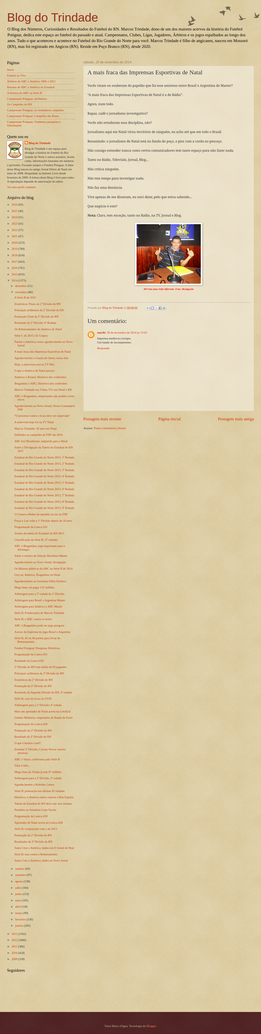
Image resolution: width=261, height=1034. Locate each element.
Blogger (151, 1026)
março (19, 913)
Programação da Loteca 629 (31, 816)
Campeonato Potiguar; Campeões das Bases (33, 116)
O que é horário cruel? (27, 743)
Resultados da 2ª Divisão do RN (33, 841)
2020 (15, 242)
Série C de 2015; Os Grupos (31, 335)
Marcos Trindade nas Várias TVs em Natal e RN (43, 389)
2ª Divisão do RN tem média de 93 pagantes (40, 667)
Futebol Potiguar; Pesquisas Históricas (37, 648)
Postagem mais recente (102, 419)
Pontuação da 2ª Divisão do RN (33, 686)
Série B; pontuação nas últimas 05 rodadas (39, 791)
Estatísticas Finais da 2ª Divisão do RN (37, 304)
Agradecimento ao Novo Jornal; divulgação (40, 562)
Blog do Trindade (52, 17)
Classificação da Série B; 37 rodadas (36, 539)
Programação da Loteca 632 (31, 527)
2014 (15, 280)
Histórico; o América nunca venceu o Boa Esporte (44, 797)
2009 (15, 959)
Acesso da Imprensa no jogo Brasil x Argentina (42, 632)
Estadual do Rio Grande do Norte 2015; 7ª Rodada (44, 495)
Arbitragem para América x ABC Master (38, 606)
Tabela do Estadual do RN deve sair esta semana (43, 803)
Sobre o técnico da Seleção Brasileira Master (40, 555)
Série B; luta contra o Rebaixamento (35, 854)
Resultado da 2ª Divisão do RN (32, 736)
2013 (15, 933)
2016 (15, 267)
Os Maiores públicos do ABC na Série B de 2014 (43, 568)
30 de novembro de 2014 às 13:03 (127, 332)
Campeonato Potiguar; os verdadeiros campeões (35, 110)
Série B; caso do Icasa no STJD (33, 698)
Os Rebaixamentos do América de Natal (38, 329)
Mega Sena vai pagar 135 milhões (34, 587)
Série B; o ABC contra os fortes (33, 619)
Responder (103, 348)
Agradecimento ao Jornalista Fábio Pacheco (40, 581)
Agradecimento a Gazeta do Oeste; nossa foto (41, 358)
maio (18, 900)
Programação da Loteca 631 (31, 654)
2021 (15, 236)
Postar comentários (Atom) (110, 428)
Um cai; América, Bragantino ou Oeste (37, 574)
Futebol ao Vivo (16, 75)
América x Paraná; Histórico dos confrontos (40, 377)
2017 (15, 261)
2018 (15, 255)
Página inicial (169, 419)
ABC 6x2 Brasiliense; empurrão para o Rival (41, 441)
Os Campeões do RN (19, 104)
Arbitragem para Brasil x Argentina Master (39, 600)
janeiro (19, 925)
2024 (15, 217)
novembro (21, 292)
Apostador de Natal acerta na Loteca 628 (38, 822)
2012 (15, 940)
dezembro (21, 286)
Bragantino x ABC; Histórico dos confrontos (40, 383)
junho (18, 894)
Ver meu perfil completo (21, 187)
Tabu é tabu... (22, 765)
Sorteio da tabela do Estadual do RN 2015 (39, 533)
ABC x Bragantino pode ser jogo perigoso (39, 625)
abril (18, 906)
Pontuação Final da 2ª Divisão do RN (36, 316)
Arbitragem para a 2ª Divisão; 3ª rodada (38, 778)
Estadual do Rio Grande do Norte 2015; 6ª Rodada (44, 489)
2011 (15, 946)
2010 (15, 952)
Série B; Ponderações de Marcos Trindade (39, 612)
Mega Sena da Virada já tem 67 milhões (38, 772)
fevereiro (21, 919)
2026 (15, 204)
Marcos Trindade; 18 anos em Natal (35, 428)
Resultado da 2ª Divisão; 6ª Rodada (35, 322)
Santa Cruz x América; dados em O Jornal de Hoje (44, 847)
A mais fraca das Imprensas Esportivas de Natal (42, 351)
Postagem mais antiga (236, 419)
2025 (15, 211)
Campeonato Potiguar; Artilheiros (27, 98)
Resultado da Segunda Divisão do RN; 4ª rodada (43, 692)
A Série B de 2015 (25, 297)
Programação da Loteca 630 (31, 724)
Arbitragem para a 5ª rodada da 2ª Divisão (39, 593)
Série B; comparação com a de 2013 (35, 828)
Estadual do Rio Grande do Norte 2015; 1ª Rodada (44, 457)
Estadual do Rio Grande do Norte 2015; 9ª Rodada (44, 507)
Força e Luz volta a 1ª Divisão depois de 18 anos (43, 520)
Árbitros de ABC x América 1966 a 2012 (31, 81)
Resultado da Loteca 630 (29, 660)
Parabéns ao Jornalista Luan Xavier (35, 809)
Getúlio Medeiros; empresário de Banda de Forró (43, 717)
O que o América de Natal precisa (34, 370)
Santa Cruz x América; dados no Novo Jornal (41, 860)
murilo (101, 332)
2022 (15, 230)
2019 (15, 248)
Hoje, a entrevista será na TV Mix (34, 364)
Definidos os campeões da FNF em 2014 (38, 434)
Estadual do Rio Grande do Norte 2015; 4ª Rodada (44, 476)
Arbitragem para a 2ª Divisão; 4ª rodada (38, 705)
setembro (21, 875)
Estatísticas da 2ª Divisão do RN (33, 679)
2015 (15, 274)
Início (10, 69)
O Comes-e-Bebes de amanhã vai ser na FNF (41, 514)
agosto (19, 881)
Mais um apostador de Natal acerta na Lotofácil (42, 711)
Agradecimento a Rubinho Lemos (34, 784)
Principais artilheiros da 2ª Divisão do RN (39, 310)
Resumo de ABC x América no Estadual (30, 87)
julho (18, 887)
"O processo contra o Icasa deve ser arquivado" (42, 415)
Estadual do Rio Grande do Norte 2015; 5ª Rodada (44, 482)
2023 (15, 223)
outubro (20, 868)
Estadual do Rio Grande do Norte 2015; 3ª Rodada (44, 470)
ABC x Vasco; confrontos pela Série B (37, 759)
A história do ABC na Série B (24, 93)
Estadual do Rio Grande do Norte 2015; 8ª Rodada (44, 501)
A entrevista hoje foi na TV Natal (34, 422)
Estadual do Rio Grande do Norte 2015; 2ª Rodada (44, 463)
